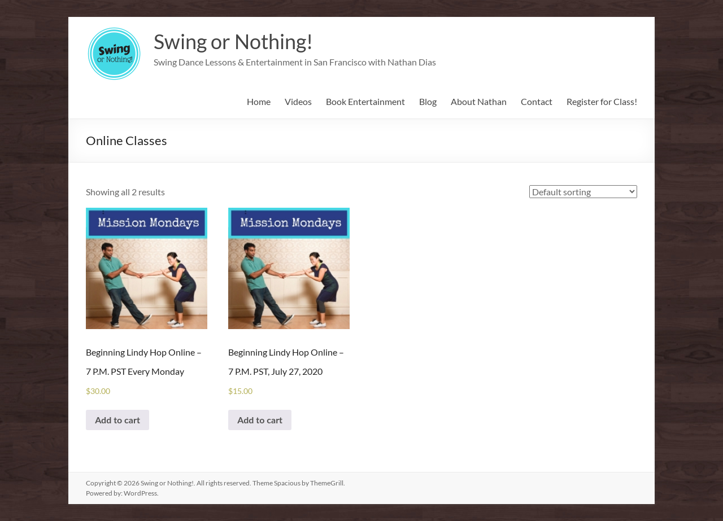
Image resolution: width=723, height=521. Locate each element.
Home (259, 101)
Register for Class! (602, 101)
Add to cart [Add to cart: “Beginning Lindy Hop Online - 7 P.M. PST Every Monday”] (117, 419)
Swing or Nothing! (233, 41)
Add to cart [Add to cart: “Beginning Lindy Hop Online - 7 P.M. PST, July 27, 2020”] (259, 419)
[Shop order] (583, 191)
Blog (428, 101)
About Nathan (479, 101)
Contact (536, 101)
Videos (298, 101)
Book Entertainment (365, 101)
